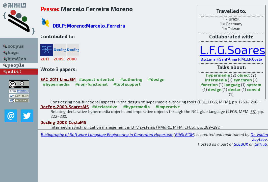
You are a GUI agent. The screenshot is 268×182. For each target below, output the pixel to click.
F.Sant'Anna (227, 59)
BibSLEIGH (184, 134)
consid (253, 89)
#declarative (104, 106)
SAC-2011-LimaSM (58, 79)
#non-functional (91, 84)
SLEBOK (241, 144)
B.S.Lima (208, 59)
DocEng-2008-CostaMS (63, 122)
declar (234, 89)
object (243, 75)
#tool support (127, 84)
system (254, 84)
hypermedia (218, 75)
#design (156, 79)
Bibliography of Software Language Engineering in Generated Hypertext (107, 134)
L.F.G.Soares (232, 49)
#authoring (131, 79)
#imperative (167, 106)
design (215, 89)
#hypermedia (56, 84)
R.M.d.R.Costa (250, 59)
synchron (242, 79)
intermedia (216, 79)
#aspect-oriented (96, 79)
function (209, 84)
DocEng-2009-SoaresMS (64, 106)
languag (232, 84)
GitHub (261, 144)
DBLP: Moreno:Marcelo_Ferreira (89, 26)
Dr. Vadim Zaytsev (259, 137)
